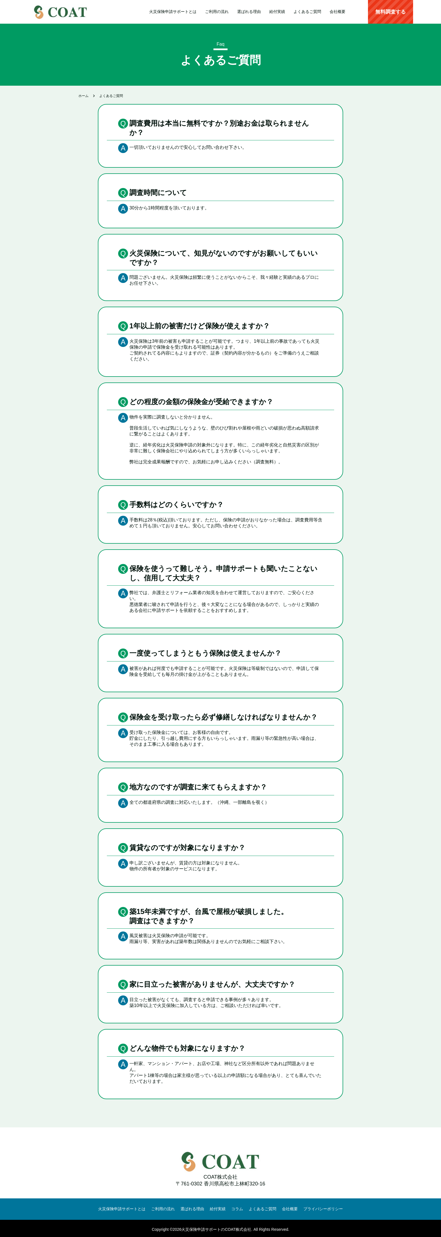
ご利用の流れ (217, 11)
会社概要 (337, 11)
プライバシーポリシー (323, 1207)
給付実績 (277, 11)
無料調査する (390, 12)
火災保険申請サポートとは (173, 11)
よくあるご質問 (307, 11)
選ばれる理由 (249, 11)
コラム (237, 1207)
